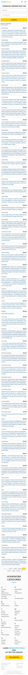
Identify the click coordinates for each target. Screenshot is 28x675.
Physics (16, 627)
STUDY (6, 2)
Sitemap (3, 669)
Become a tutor (5, 664)
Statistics (17, 643)
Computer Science (5, 616)
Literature (17, 605)
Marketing (17, 613)
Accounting (3, 589)
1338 (15, 569)
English (2, 625)
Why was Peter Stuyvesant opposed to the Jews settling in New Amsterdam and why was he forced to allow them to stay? (13, 530)
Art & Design (3, 596)
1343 (18, 571)
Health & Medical (18, 589)
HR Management (18, 593)
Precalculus (17, 631)
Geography (3, 640)
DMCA (2, 667)
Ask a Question (14, 657)
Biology (2, 603)
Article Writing (4, 598)
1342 (13, 571)
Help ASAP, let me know (7, 313)
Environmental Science (6, 627)
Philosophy (17, 625)
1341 (9, 571)
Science (16, 640)
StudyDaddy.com (17, 671)
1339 (19, 569)
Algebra (2, 591)
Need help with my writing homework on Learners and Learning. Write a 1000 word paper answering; (13, 191)
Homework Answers (6, 663)
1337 (10, 569)
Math (16, 614)
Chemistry (3, 612)
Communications (4, 614)
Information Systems (19, 598)
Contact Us (4, 666)
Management (17, 611)
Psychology (17, 634)
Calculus (3, 611)
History (16, 591)
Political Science (18, 629)
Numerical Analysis (19, 620)
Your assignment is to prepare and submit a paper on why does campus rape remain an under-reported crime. (13, 44)
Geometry (3, 643)
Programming (17, 633)
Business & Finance (5, 605)
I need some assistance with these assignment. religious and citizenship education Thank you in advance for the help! (13, 183)
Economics (3, 622)
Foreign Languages (5, 634)
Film (2, 632)
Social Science (18, 642)
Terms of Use (19, 667)
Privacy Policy (20, 666)
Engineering (3, 623)
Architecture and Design (6, 594)
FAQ (17, 664)
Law (15, 603)
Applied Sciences (5, 593)
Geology (3, 642)
